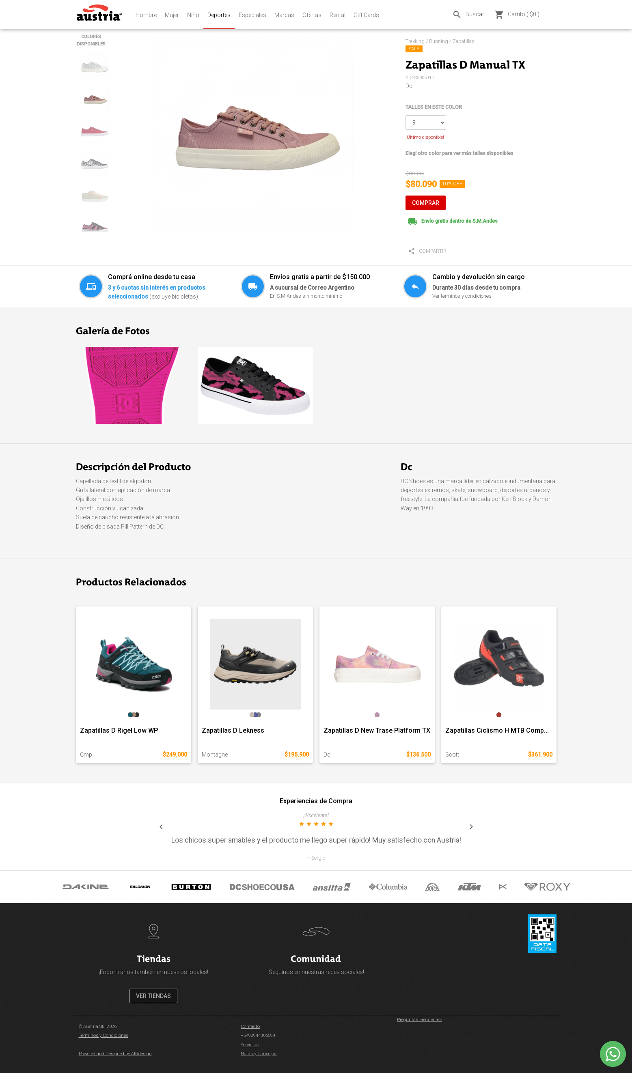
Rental (337, 15)
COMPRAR (425, 203)
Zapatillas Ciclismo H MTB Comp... (497, 730)
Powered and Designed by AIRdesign (115, 1053)
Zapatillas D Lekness (233, 730)
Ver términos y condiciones (462, 296)
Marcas (284, 15)
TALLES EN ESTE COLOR (434, 107)
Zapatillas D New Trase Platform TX (377, 730)
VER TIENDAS (153, 996)
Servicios (250, 1044)
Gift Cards (366, 15)
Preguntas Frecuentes (419, 1019)
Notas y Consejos (258, 1053)
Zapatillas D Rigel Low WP (119, 730)
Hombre (146, 15)
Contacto (250, 1026)
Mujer (172, 15)
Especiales (252, 15)
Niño (193, 15)
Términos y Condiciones (103, 1035)
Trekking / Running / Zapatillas (440, 41)
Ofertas (311, 15)
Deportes (219, 15)
